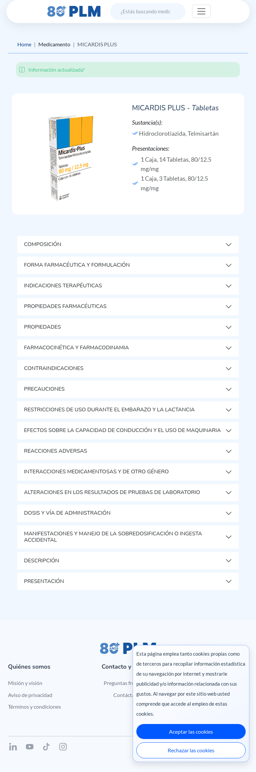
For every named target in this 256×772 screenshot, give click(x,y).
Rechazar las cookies (191, 750)
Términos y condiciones (34, 706)
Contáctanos (128, 695)
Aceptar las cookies (191, 731)
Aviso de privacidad (30, 695)
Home (24, 44)
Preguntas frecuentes (128, 683)
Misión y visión (25, 683)
